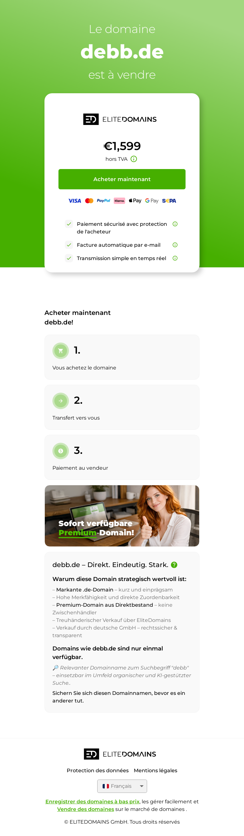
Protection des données (98, 770)
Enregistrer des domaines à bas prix (92, 802)
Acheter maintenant (122, 179)
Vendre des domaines (85, 809)
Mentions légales (155, 770)
